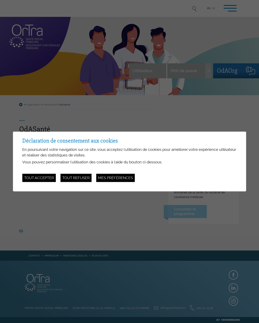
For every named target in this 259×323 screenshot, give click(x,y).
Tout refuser (76, 178)
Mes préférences (115, 178)
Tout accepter (39, 178)
